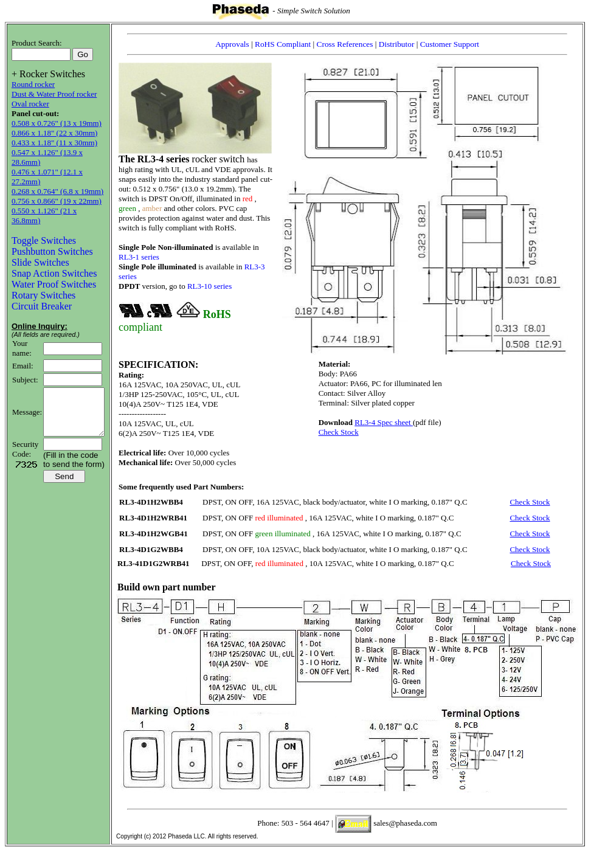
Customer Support (455, 44)
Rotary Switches (43, 285)
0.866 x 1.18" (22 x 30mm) (54, 132)
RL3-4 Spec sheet (390, 422)
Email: (22, 356)
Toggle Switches (44, 231)
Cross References (352, 44)
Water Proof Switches (54, 274)
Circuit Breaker (42, 296)
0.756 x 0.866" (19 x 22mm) (57, 201)
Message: (27, 406)
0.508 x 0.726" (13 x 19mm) (57, 123)
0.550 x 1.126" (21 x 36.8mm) (60, 210)
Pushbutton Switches (52, 242)
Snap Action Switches (54, 263)
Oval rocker (30, 103)
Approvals (239, 44)
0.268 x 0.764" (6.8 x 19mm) (57, 191)
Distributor (403, 44)
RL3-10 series (215, 286)
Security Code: (25, 448)
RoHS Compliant (290, 44)
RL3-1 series (145, 256)
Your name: (22, 338)
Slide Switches (40, 252)
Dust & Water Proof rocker (54, 93)
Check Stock (345, 432)
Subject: (25, 370)
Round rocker (33, 84)
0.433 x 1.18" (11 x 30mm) (54, 142)
